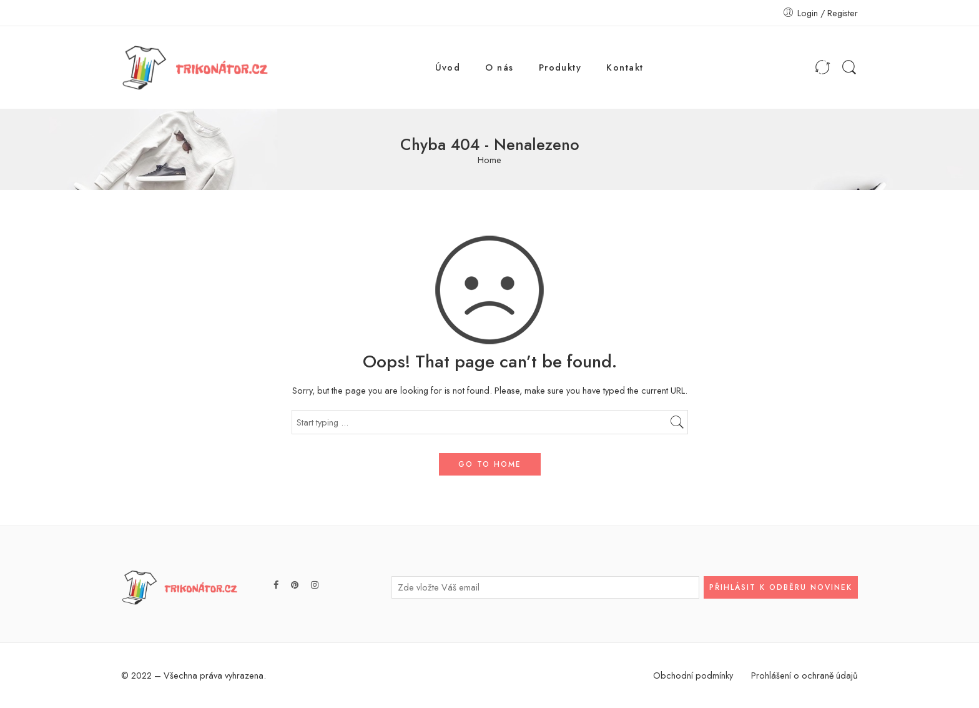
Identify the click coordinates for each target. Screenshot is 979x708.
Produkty (560, 67)
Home (489, 160)
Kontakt (624, 67)
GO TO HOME (489, 464)
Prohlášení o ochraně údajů (804, 675)
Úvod (448, 67)
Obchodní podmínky (693, 675)
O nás (499, 67)
